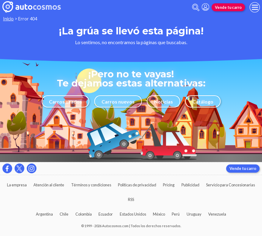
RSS (131, 199)
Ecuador (105, 214)
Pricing (168, 184)
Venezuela (217, 214)
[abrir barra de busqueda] (195, 7)
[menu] (255, 7)
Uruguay (194, 214)
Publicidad (190, 184)
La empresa (17, 184)
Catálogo (202, 101)
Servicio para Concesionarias (230, 184)
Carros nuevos (118, 101)
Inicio (8, 18)
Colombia (83, 214)
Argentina (44, 214)
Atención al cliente (48, 184)
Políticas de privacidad (137, 184)
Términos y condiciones (91, 184)
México (159, 214)
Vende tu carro (228, 7)
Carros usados (65, 101)
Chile (64, 214)
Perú (176, 214)
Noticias (163, 101)
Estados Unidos (133, 214)
